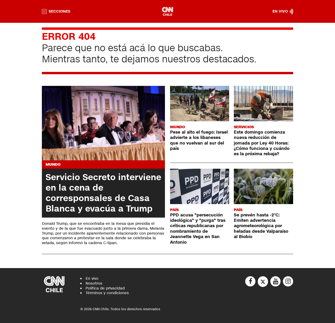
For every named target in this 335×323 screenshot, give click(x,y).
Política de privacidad (105, 288)
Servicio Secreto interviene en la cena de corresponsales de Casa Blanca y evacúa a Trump (103, 193)
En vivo (92, 278)
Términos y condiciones (107, 293)
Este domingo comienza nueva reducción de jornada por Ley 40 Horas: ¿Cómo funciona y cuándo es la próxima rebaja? (261, 143)
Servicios (244, 127)
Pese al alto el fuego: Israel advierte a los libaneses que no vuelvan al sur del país (199, 140)
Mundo (53, 164)
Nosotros (94, 283)
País (174, 209)
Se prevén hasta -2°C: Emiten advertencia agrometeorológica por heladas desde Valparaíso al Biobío (261, 226)
